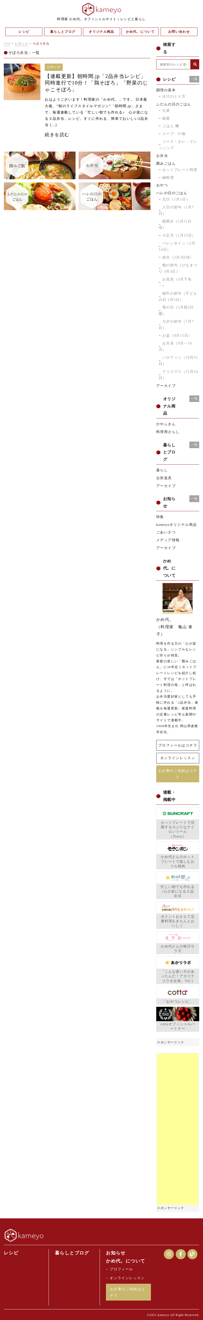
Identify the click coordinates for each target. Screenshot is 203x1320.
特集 (160, 517)
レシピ (11, 1252)
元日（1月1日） (176, 199)
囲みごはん (166, 163)
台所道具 (164, 478)
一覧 (194, 79)
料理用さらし (167, 432)
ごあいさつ (166, 532)
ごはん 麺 (170, 126)
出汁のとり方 (174, 96)
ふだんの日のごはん (173, 104)
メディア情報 (167, 540)
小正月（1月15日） (179, 235)
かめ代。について (125, 1260)
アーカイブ (166, 386)
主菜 (166, 110)
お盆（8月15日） (177, 335)
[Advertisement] (177, 1128)
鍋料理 (168, 178)
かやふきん (166, 424)
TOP (7, 43)
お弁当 (162, 156)
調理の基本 (166, 90)
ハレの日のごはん (171, 193)
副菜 (166, 118)
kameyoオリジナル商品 (176, 525)
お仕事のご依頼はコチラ (177, 773)
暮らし (162, 470)
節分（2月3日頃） (178, 257)
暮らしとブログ (72, 1252)
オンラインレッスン (177, 758)
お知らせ (21, 43)
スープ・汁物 (174, 134)
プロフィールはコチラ (177, 745)
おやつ (162, 185)
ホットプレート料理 (179, 170)
